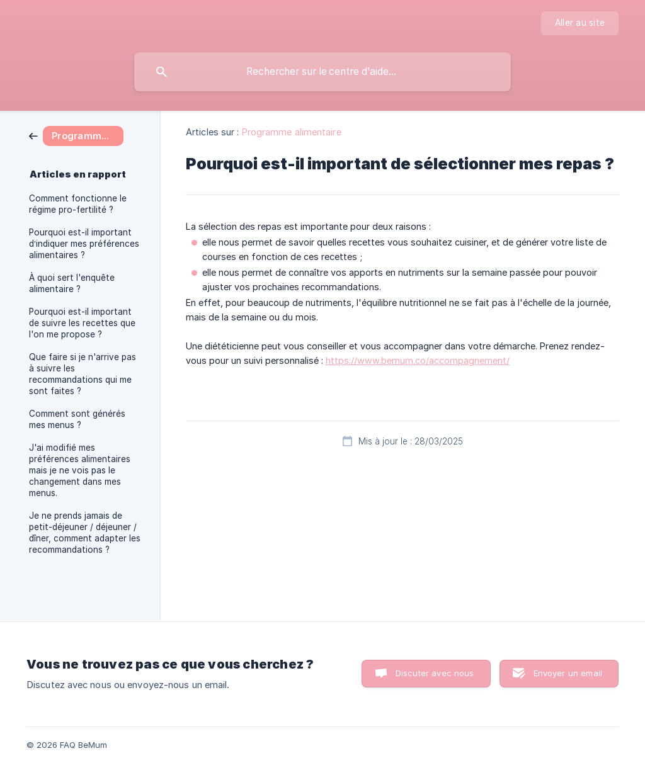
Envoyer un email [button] (568, 673)
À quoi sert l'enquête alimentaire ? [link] (72, 283)
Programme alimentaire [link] (291, 132)
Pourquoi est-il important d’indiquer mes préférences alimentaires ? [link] (84, 243)
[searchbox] (322, 71)
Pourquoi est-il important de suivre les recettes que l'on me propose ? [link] (82, 323)
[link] (76, 135)
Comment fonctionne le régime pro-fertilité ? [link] (78, 204)
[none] (580, 23)
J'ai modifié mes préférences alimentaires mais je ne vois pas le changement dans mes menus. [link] (79, 470)
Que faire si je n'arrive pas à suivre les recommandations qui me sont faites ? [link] (82, 374)
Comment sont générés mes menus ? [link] (77, 419)
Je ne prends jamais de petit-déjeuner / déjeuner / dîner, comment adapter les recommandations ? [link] (84, 533)
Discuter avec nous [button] (435, 673)
